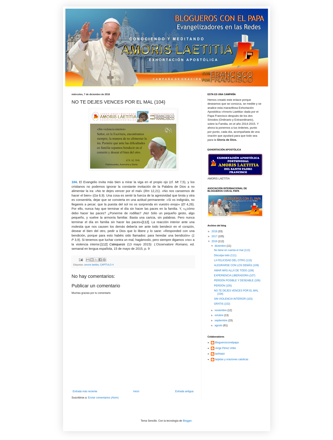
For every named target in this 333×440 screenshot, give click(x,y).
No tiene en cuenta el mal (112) (232, 250)
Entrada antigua (184, 391)
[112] (145, 222)
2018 (214, 231)
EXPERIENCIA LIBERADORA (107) (234, 275)
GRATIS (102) (222, 303)
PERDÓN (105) (223, 285)
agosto (219, 325)
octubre (219, 315)
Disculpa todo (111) (225, 255)
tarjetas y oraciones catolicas (231, 359)
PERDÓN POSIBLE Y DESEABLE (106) (237, 280)
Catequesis (117, 244)
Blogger (187, 420)
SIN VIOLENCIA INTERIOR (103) (233, 298)
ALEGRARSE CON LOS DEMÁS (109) (236, 265)
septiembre (221, 320)
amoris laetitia (91, 264)
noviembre (221, 310)
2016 (214, 241)
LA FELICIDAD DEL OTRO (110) (233, 260)
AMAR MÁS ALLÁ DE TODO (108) (234, 270)
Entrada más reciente (85, 391)
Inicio (136, 391)
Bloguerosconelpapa (227, 342)
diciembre (220, 245)
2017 (214, 236)
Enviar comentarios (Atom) (103, 397)
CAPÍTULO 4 (107, 264)
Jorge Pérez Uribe (225, 348)
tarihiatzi (220, 353)
